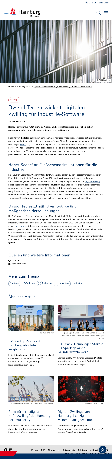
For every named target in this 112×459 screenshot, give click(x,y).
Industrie (78, 283)
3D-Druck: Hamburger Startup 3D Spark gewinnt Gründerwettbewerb (81, 348)
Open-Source (20, 226)
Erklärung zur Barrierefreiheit (93, 450)
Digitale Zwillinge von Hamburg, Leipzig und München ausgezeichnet (76, 416)
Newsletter (54, 450)
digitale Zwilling (92, 182)
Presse (34, 450)
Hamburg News (24, 87)
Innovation (63, 283)
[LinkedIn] (11, 450)
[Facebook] (6, 450)
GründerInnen (30, 283)
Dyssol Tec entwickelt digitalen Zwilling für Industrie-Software (63, 87)
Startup (23, 145)
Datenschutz (68, 450)
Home (11, 87)
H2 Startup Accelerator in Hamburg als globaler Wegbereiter (28, 345)
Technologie (48, 283)
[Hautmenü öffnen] (106, 12)
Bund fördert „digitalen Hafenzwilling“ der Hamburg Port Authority (29, 416)
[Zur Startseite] (21, 12)
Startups (14, 100)
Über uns (91, 3)
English (104, 3)
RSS (43, 450)
